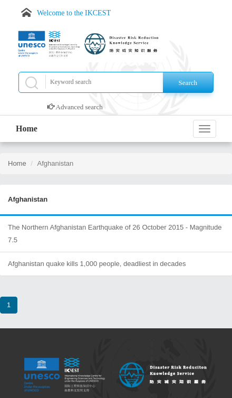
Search (188, 83)
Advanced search (79, 107)
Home (26, 128)
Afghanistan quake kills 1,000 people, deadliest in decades (97, 264)
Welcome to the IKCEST (74, 13)
